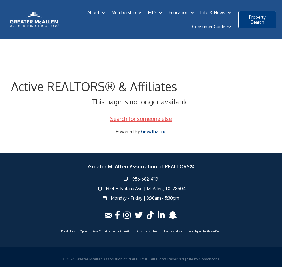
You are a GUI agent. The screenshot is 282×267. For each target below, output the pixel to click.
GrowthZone (153, 131)
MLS (152, 12)
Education (178, 12)
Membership (123, 12)
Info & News (212, 12)
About (93, 12)
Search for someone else (141, 118)
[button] (257, 19)
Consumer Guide (208, 26)
